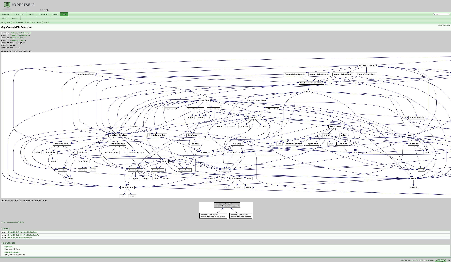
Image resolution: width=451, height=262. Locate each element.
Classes (440, 25)
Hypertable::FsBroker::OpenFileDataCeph (22, 232)
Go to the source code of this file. (12, 222)
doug (8, 22)
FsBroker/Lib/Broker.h (21, 33)
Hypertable (8, 246)
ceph (45, 22)
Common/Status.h (18, 38)
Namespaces (446, 25)
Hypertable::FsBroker (12, 252)
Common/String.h (18, 40)
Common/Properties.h (20, 35)
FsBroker (38, 22)
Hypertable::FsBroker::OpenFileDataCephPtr (23, 235)
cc (32, 22)
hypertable (21, 22)
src (14, 22)
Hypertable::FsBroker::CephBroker (20, 238)
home (3, 22)
